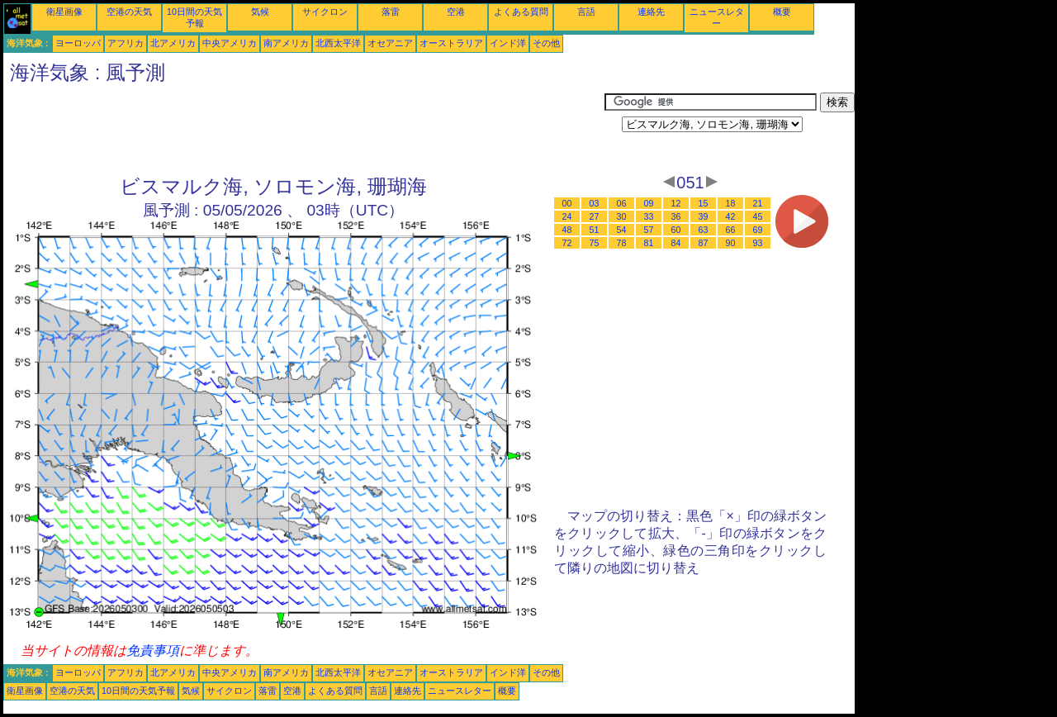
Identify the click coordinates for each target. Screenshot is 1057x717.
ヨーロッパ (78, 43)
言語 (586, 12)
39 (704, 216)
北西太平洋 (338, 43)
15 (704, 203)
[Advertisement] (303, 130)
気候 (260, 12)
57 (649, 230)
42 (731, 216)
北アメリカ (173, 43)
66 (731, 230)
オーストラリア (451, 43)
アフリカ (125, 43)
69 (758, 230)
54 (622, 230)
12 (676, 203)
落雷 (391, 12)
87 (704, 243)
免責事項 (152, 650)
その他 (546, 43)
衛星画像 (64, 12)
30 (622, 216)
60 (676, 230)
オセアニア (390, 43)
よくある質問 (521, 12)
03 (595, 203)
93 (758, 243)
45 (758, 216)
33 (649, 216)
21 (758, 203)
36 (676, 216)
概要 (782, 12)
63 (704, 230)
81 (649, 243)
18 (731, 203)
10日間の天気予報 (138, 691)
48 (567, 230)
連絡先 (651, 12)
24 (567, 216)
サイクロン (325, 12)
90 (731, 243)
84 (676, 243)
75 (595, 243)
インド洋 (508, 43)
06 (622, 203)
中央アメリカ (229, 43)
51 (595, 230)
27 (595, 216)
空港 (456, 12)
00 (567, 203)
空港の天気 (129, 12)
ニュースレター (459, 691)
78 (622, 243)
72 (567, 243)
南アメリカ (286, 43)
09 (649, 203)
